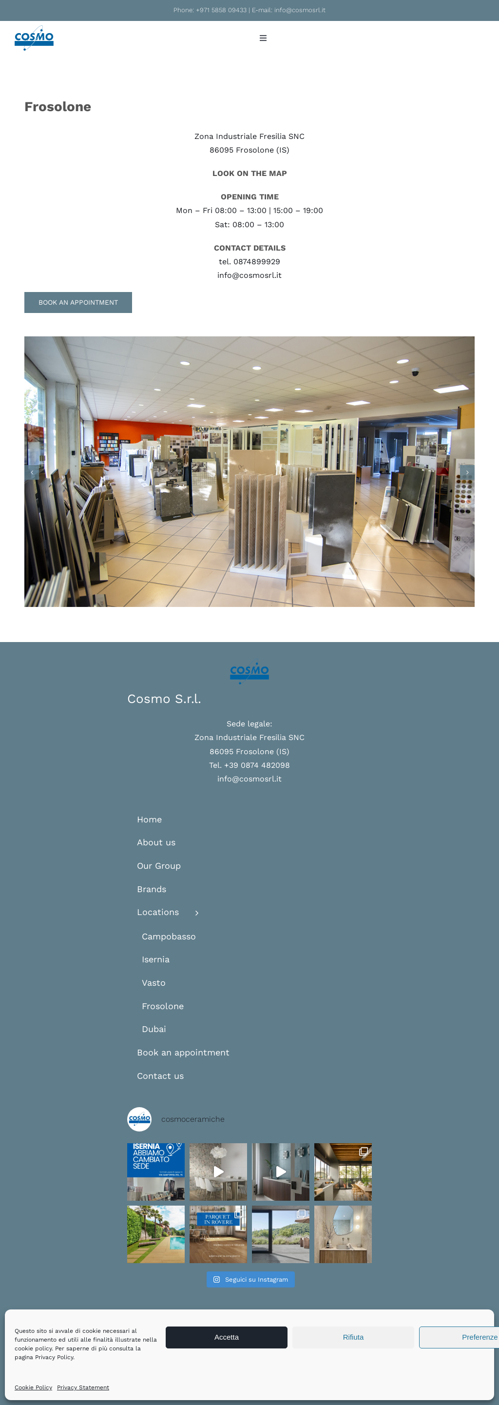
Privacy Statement (83, 1387)
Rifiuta (353, 1337)
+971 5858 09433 (221, 10)
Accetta (226, 1337)
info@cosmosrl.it (300, 10)
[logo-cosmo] (34, 29)
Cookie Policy (33, 1387)
